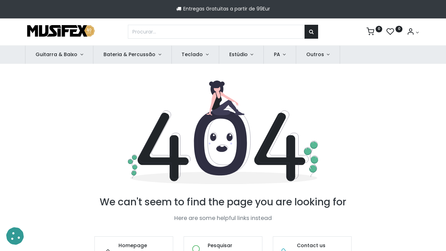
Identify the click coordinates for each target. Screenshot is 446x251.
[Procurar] (311, 32)
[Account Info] (413, 32)
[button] (15, 236)
